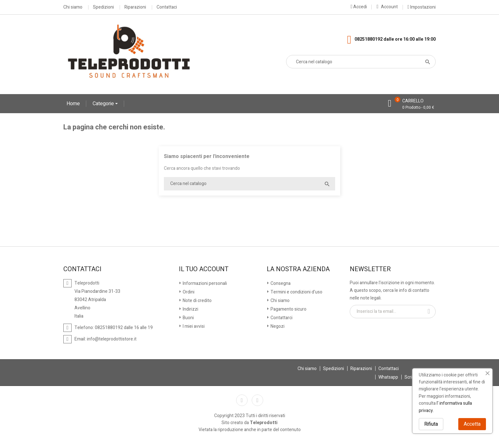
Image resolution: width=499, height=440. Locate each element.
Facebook (242, 400)
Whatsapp (388, 377)
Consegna (280, 283)
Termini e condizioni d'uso (296, 292)
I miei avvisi (193, 326)
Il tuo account (203, 269)
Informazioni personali (204, 283)
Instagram (257, 400)
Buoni (188, 317)
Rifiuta (431, 424)
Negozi (277, 326)
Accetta (472, 424)
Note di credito (197, 300)
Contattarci (281, 317)
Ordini (188, 292)
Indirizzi (190, 309)
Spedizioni (103, 7)
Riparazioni (135, 7)
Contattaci (167, 7)
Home (73, 103)
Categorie (104, 103)
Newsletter (370, 269)
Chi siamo (72, 7)
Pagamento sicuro (288, 309)
